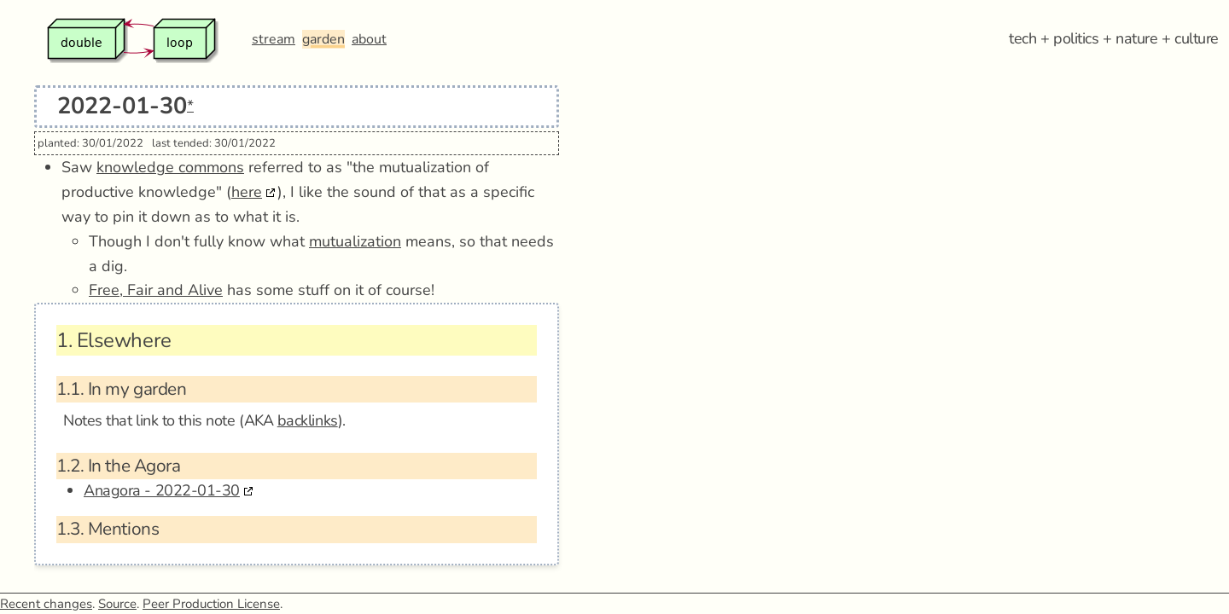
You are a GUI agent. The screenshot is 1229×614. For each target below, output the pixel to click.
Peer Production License (211, 603)
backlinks (307, 420)
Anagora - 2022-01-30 (162, 490)
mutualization (355, 241)
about (369, 39)
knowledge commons (170, 167)
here (246, 192)
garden (323, 39)
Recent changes (46, 603)
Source (117, 603)
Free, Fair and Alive (156, 290)
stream (273, 39)
